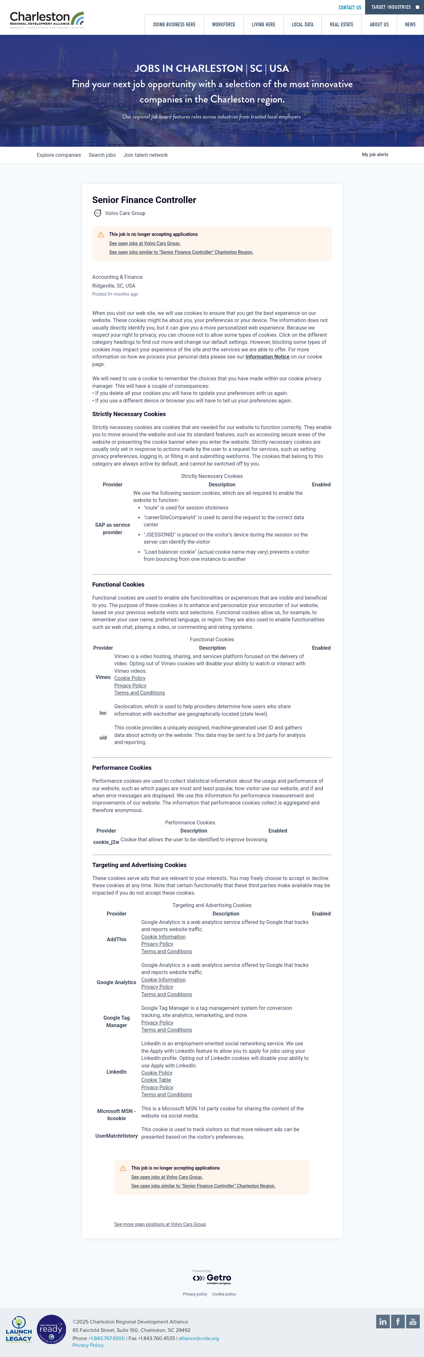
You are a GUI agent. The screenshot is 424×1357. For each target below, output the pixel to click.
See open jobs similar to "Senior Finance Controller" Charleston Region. (181, 252)
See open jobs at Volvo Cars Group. (145, 243)
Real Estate (341, 24)
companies (60, 155)
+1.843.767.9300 (107, 1338)
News (410, 24)
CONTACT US (350, 8)
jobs (106, 155)
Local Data (302, 24)
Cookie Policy (129, 678)
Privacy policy (195, 1294)
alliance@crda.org (199, 1338)
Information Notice (268, 357)
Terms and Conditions (139, 693)
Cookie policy (224, 1294)
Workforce (223, 24)
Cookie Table (156, 1080)
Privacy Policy (130, 686)
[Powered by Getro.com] (212, 1277)
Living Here (263, 24)
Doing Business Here (174, 24)
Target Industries (391, 7)
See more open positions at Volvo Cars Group (160, 1224)
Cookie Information (163, 937)
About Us (379, 24)
